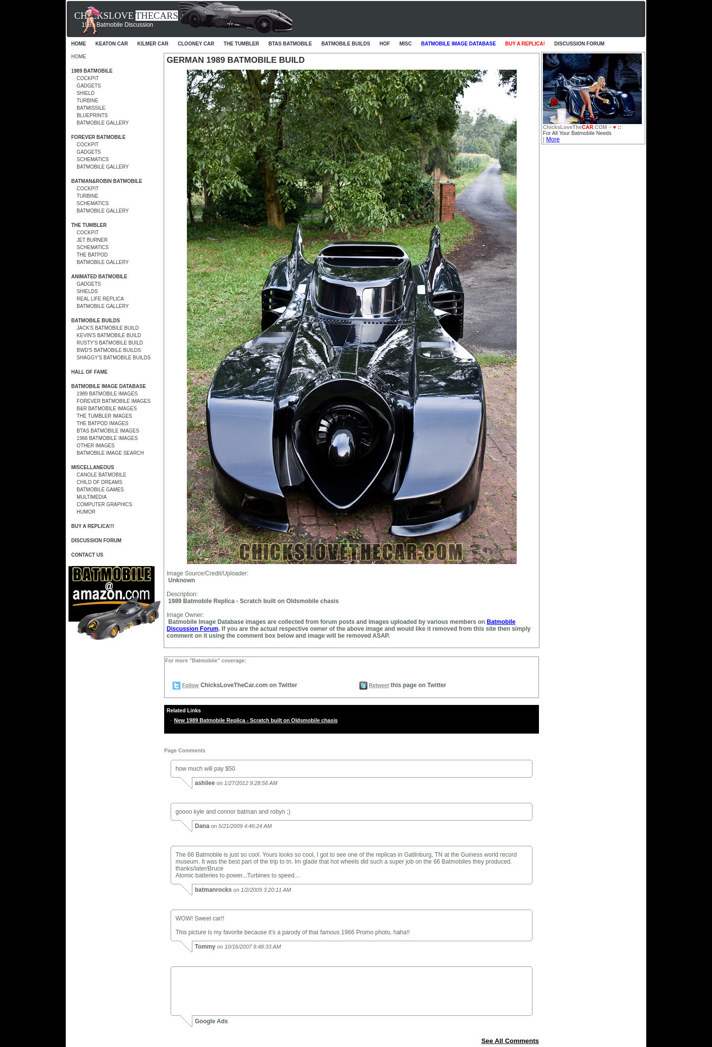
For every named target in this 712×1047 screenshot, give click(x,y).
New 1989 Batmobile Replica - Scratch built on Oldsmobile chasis (256, 720)
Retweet (379, 685)
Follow (190, 685)
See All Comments (510, 1041)
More (552, 139)
